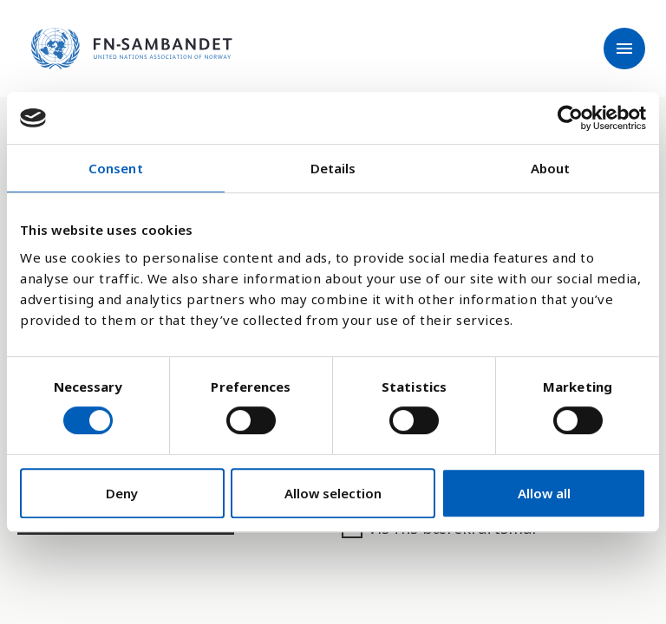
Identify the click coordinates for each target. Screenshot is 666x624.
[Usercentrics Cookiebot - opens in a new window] (570, 118)
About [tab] (551, 168)
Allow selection (333, 493)
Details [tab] (333, 168)
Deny (122, 493)
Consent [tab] (115, 168)
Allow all (544, 493)
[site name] (131, 48)
